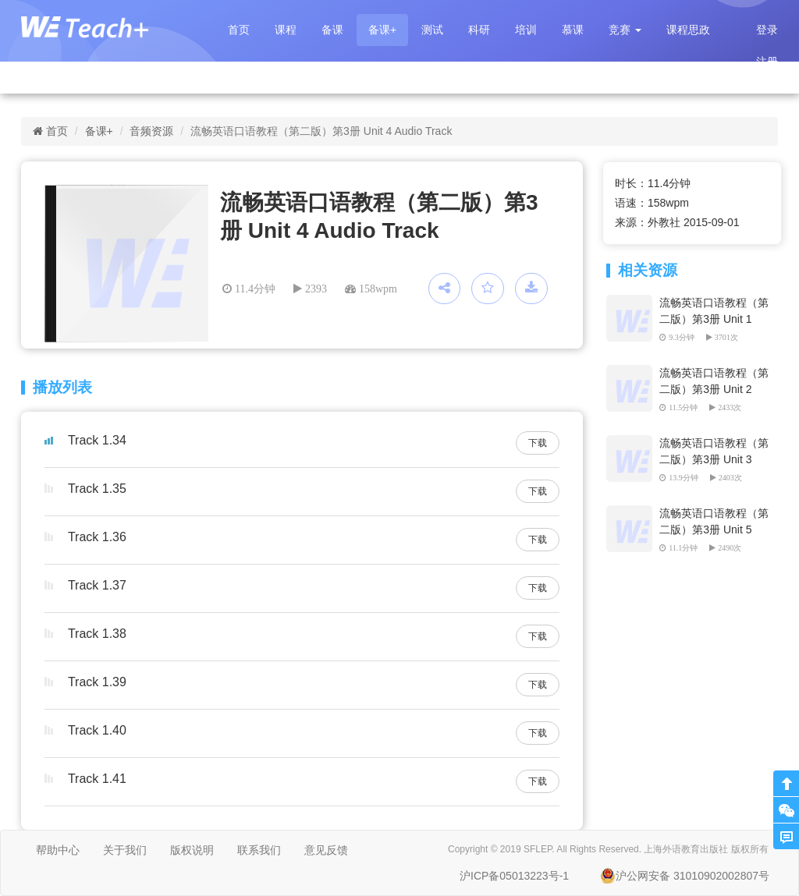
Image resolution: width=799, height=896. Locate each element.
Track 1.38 (97, 633)
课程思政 (688, 29)
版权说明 (192, 850)
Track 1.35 (97, 488)
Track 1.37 (97, 585)
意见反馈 (326, 850)
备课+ (382, 29)
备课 (332, 29)
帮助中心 (58, 850)
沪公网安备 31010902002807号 (684, 876)
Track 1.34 (97, 440)
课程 (286, 29)
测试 (432, 29)
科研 (479, 29)
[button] (625, 30)
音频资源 (151, 131)
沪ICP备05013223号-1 (514, 875)
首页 (239, 29)
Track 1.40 (97, 730)
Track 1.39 (97, 682)
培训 (526, 29)
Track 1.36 (97, 537)
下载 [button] (537, 442)
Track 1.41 (97, 778)
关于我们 (125, 850)
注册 (767, 61)
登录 (767, 29)
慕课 (573, 29)
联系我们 (259, 850)
